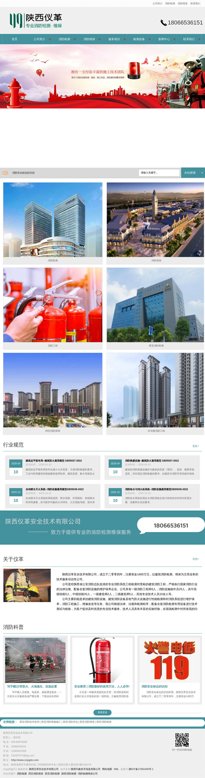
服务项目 (114, 39)
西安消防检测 (104, 721)
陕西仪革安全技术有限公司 (44, 769)
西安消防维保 (87, 721)
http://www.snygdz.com (25, 760)
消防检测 (170, 3)
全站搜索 (190, 172)
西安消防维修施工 (51, 721)
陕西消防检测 (68, 773)
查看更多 (102, 712)
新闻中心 (164, 39)
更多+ (195, 446)
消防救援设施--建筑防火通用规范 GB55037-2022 (39, 172)
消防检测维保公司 (88, 773)
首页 (14, 39)
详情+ (195, 559)
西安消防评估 (70, 721)
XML (116, 769)
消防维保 (183, 3)
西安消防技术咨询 (29, 721)
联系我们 (195, 3)
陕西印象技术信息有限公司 (85, 769)
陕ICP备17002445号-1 (141, 769)
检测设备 (139, 39)
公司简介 (157, 3)
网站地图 (107, 769)
